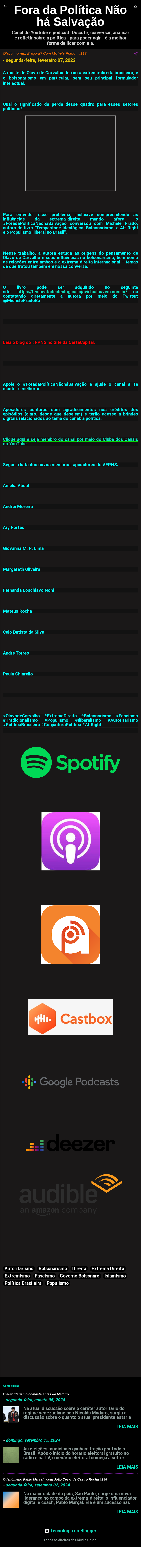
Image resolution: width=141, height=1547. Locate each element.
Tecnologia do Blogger (70, 1530)
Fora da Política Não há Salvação (70, 15)
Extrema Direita (107, 1268)
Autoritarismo (19, 1268)
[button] (136, 54)
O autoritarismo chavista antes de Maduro (36, 1394)
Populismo (58, 1283)
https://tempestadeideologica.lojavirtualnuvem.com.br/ (72, 291)
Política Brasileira (23, 1283)
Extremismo (17, 1276)
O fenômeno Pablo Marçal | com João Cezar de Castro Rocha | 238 (55, 1479)
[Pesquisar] (136, 7)
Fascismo (45, 1276)
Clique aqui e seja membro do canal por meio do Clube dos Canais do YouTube (70, 441)
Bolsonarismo (53, 1268)
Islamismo (115, 1276)
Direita (79, 1268)
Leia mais (127, 1426)
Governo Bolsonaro (79, 1276)
